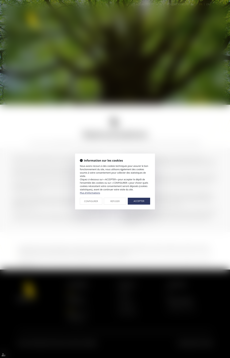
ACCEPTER (139, 201)
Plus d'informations (90, 192)
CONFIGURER (91, 201)
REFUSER (115, 201)
